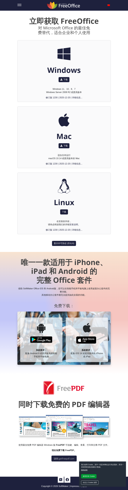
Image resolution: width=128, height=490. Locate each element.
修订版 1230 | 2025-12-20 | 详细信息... (64, 97)
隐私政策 (84, 470)
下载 (64, 79)
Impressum (75, 486)
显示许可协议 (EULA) (64, 243)
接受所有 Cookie (89, 476)
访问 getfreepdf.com (64, 458)
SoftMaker (63, 486)
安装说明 (73, 224)
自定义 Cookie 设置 (90, 482)
